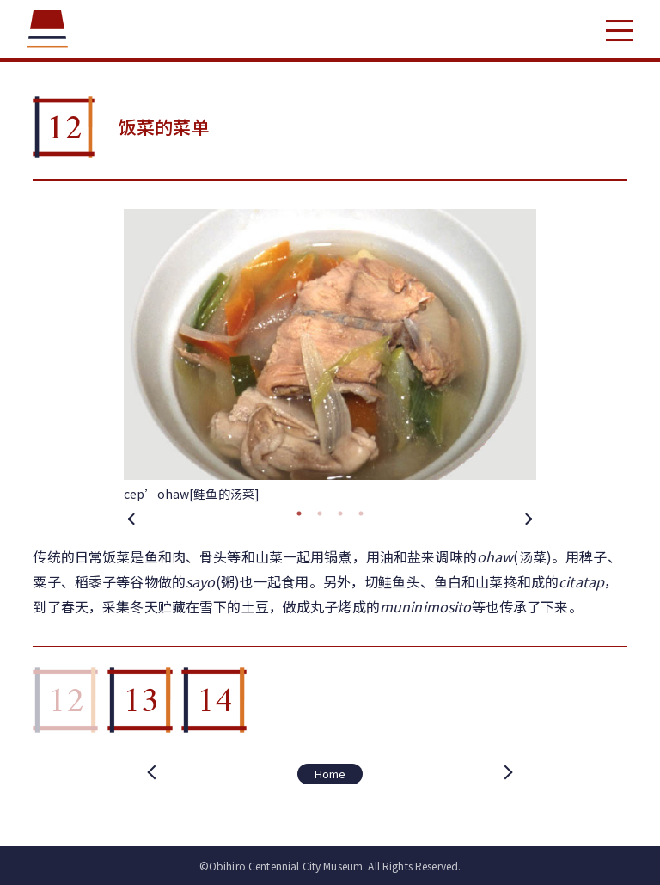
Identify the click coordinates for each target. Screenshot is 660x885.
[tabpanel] (330, 356)
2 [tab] (319, 513)
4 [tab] (361, 513)
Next (527, 517)
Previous (132, 517)
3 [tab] (340, 513)
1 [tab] (299, 513)
